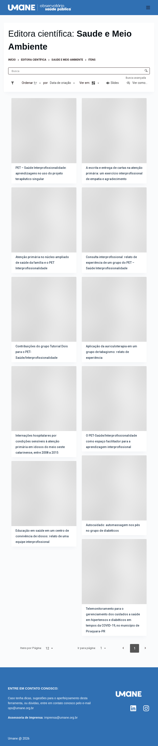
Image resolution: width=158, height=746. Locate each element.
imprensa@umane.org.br (61, 717)
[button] (123, 648)
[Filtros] (13, 83)
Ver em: (85, 83)
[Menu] (148, 7)
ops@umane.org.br (21, 708)
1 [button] (134, 648)
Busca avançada (136, 77)
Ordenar (27, 83)
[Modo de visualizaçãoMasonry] (94, 83)
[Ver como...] (137, 83)
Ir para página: (87, 648)
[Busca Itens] (79, 70)
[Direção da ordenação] (38, 83)
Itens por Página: (31, 648)
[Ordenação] (62, 83)
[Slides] (112, 83)
